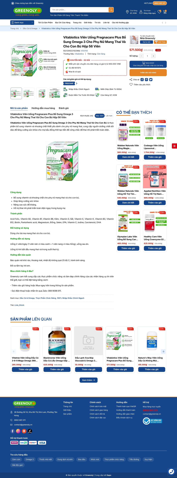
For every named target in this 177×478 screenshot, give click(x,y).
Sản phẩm (67, 414)
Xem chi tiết (128, 157)
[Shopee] (24, 431)
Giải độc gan (17, 465)
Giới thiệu (88, 22)
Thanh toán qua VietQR (126, 406)
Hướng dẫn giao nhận (125, 414)
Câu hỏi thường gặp (120, 22)
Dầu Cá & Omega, (27, 298)
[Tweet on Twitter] (150, 79)
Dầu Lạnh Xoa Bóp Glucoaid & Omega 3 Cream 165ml (85, 361)
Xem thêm (88, 380)
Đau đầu (81, 459)
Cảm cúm (16, 459)
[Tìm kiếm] (111, 9)
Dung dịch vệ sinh (65, 459)
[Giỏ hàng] (165, 12)
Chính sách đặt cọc (98, 417)
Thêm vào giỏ (155, 157)
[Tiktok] (30, 431)
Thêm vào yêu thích (140, 84)
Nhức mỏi (95, 459)
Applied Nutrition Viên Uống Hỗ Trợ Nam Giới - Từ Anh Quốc (155, 194)
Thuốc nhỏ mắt (45, 459)
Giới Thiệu (160, 42)
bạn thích (134, 112)
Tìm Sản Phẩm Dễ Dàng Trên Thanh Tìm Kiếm (69, 15)
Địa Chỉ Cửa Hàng (62, 22)
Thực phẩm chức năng (114, 459)
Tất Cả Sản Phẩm (45, 22)
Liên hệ (106, 22)
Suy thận (148, 459)
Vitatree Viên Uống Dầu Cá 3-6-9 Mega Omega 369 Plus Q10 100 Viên (25, 361)
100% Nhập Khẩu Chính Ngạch (70, 298)
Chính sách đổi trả (97, 414)
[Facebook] (12, 431)
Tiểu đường (134, 459)
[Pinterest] (146, 79)
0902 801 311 (20, 420)
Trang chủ (77, 22)
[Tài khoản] (147, 12)
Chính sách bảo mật (98, 406)
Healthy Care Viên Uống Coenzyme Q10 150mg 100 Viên (154, 239)
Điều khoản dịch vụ (124, 417)
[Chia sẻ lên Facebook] (142, 79)
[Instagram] (18, 431)
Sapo (109, 475)
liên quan (31, 319)
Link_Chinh (19, 305)
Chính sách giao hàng (99, 410)
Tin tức (98, 22)
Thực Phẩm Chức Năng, (46, 298)
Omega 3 (30, 459)
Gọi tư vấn (146, 42)
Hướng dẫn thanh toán (125, 410)
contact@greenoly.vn (23, 425)
